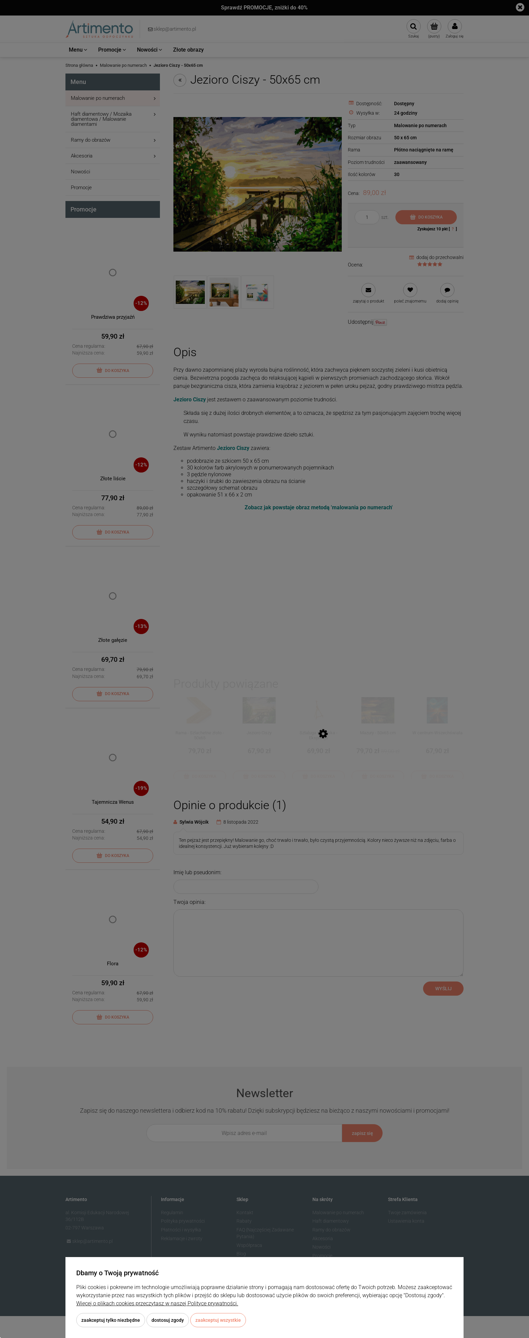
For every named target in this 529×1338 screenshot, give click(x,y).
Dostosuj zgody (167, 1320)
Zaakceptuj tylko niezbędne (110, 1320)
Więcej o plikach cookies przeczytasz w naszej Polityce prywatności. (157, 1303)
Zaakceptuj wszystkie (218, 1320)
